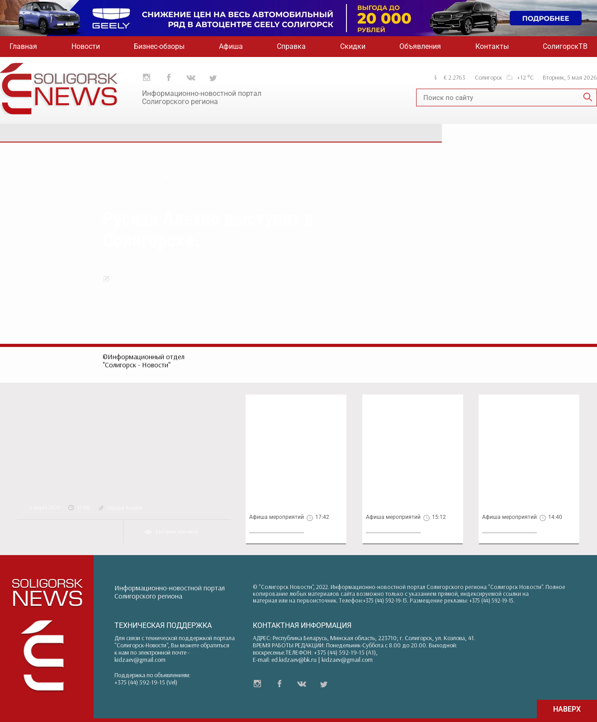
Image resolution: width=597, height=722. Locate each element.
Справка (291, 46)
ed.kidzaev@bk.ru (294, 660)
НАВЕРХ (567, 709)
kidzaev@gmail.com (140, 660)
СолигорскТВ (565, 46)
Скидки (352, 46)
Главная (23, 46)
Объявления (420, 46)
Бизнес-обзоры (159, 46)
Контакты (492, 46)
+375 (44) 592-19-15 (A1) (345, 652)
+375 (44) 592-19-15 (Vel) (145, 682)
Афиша (231, 46)
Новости (85, 46)
